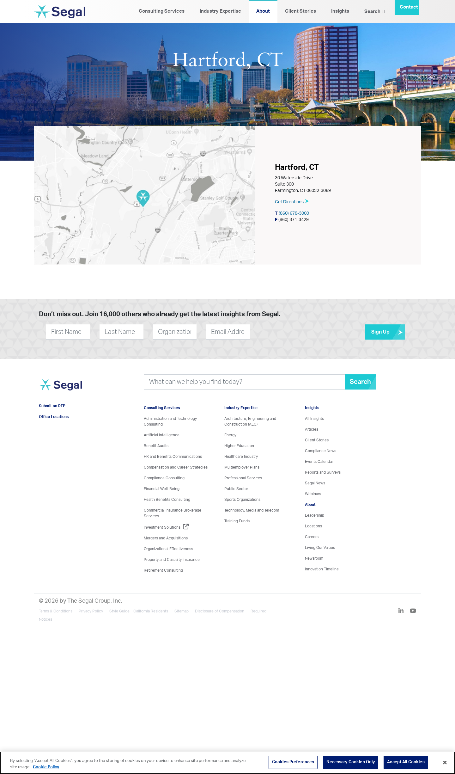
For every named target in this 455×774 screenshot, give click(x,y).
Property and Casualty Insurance (172, 560)
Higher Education (239, 446)
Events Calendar (319, 462)
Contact (409, 7)
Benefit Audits (156, 446)
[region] (227, 763)
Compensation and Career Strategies (176, 467)
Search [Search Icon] (374, 11)
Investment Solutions (166, 527)
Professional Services (243, 478)
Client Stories (300, 11)
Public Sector (236, 489)
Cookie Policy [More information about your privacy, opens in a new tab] (46, 767)
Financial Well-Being (161, 489)
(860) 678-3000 (292, 213)
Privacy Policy (91, 611)
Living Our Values (320, 548)
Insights (340, 11)
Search (360, 382)
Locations (313, 526)
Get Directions (292, 202)
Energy (230, 435)
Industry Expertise (220, 11)
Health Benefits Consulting (167, 499)
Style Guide (119, 611)
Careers (311, 537)
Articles (311, 429)
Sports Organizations (242, 499)
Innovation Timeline (322, 569)
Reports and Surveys (323, 472)
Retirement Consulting (163, 570)
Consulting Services (162, 11)
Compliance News (320, 451)
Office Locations (54, 417)
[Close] (445, 762)
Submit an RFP (52, 406)
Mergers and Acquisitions (166, 538)
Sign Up (388, 332)
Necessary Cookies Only (350, 762)
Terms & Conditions (55, 611)
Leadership (314, 515)
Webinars (313, 494)
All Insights (314, 419)
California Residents (150, 611)
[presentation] (288, 331)
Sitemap (181, 611)
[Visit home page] (60, 388)
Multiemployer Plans (241, 467)
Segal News (315, 483)
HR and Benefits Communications (173, 456)
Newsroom (314, 558)
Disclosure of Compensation (219, 611)
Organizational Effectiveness (168, 549)
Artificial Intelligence (161, 435)
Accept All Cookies (405, 762)
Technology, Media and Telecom (251, 510)
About (263, 11)
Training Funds (237, 521)
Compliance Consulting (164, 478)
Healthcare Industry (241, 456)
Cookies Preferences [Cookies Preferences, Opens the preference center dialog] (293, 762)
